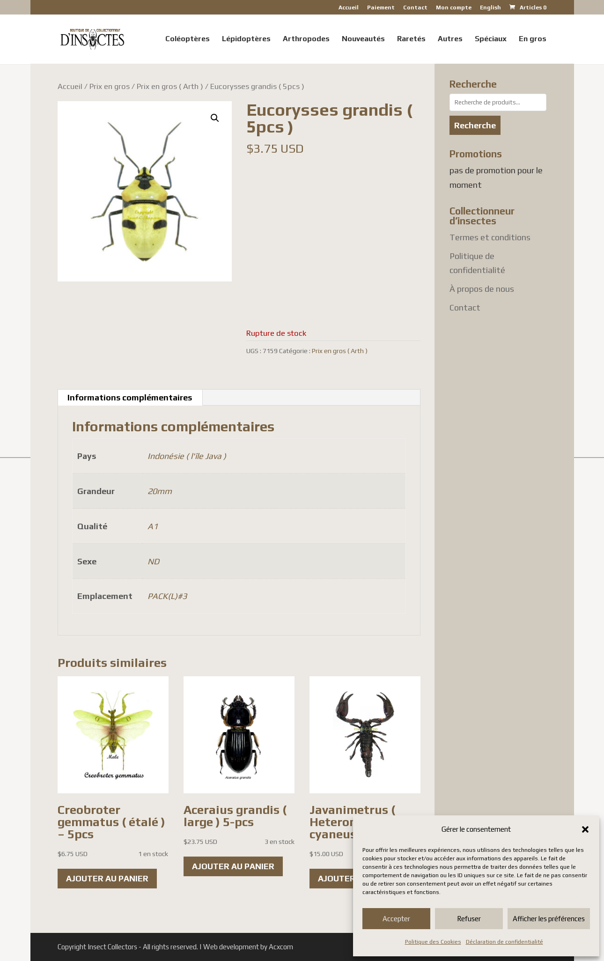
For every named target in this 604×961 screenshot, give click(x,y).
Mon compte (453, 8)
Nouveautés (363, 39)
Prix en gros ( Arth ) (170, 86)
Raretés (411, 39)
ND (153, 561)
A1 (152, 526)
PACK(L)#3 (167, 596)
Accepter (396, 919)
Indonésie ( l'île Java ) (186, 456)
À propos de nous (481, 289)
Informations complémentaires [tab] (129, 397)
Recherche (475, 125)
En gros (532, 39)
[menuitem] (490, 10)
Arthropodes (306, 39)
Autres (450, 39)
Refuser (469, 919)
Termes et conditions (489, 237)
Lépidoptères (246, 39)
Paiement (381, 8)
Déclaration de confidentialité (504, 942)
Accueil (349, 8)
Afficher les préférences (549, 919)
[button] (585, 829)
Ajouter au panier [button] (107, 878)
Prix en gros (109, 86)
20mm (159, 491)
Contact (415, 8)
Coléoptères (187, 39)
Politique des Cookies (433, 942)
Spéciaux (491, 39)
